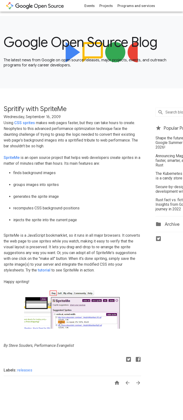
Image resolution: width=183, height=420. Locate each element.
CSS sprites (24, 123)
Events (89, 6)
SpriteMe (12, 157)
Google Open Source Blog (80, 42)
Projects (106, 6)
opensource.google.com (35, 6)
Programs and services (136, 6)
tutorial (44, 270)
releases (24, 370)
